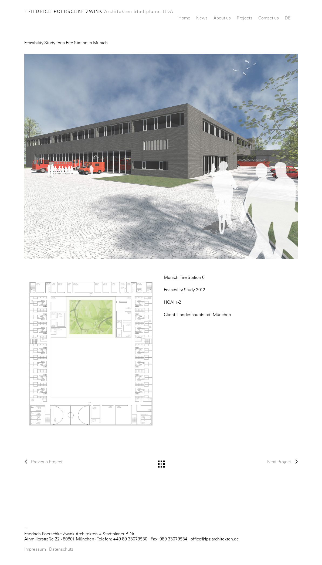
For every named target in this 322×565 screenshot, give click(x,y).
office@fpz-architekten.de (215, 539)
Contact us (268, 18)
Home (184, 18)
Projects (244, 18)
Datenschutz (61, 549)
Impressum (35, 549)
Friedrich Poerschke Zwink (99, 11)
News (202, 18)
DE (288, 18)
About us (222, 18)
